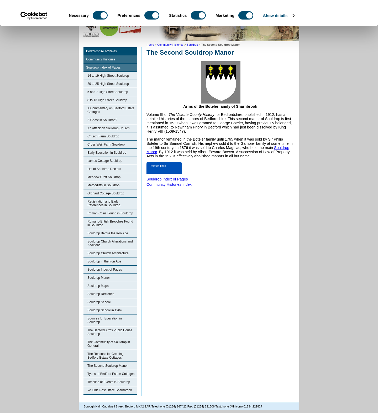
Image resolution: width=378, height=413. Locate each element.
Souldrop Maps (98, 286)
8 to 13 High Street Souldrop (107, 100)
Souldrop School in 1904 (104, 310)
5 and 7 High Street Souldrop (107, 92)
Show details (275, 40)
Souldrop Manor (98, 278)
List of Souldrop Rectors (104, 169)
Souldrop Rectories (100, 294)
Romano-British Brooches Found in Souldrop (110, 223)
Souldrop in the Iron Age (104, 261)
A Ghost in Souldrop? (102, 120)
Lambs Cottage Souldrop (104, 161)
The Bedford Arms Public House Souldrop (109, 332)
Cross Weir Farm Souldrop (106, 144)
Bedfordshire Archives (101, 51)
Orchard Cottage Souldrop (105, 193)
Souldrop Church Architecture (108, 253)
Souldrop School (99, 302)
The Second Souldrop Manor (107, 366)
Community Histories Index (169, 184)
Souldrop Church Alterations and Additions (110, 243)
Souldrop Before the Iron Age (107, 233)
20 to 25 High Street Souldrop (108, 84)
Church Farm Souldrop (103, 136)
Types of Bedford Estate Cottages (110, 374)
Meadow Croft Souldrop (103, 177)
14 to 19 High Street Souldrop (108, 76)
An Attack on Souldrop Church (108, 128)
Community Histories (100, 59)
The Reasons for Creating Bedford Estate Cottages (105, 355)
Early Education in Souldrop (106, 152)
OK (334, 13)
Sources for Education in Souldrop (104, 320)
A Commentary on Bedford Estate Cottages (110, 110)
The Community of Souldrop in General (108, 344)
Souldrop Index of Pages (103, 67)
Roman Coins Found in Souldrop (110, 213)
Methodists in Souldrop (103, 185)
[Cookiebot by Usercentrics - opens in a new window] (34, 40)
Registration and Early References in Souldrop (103, 203)
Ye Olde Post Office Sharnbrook (109, 390)
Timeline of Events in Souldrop (108, 382)
